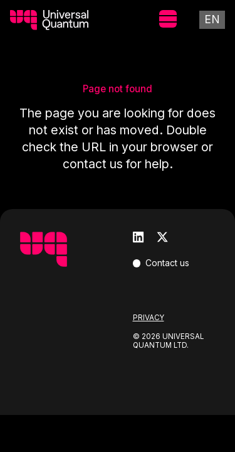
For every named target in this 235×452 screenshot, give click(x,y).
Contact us (167, 262)
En (212, 19)
